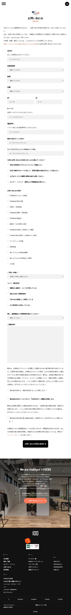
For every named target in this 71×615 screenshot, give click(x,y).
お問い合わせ (7, 567)
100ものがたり (58, 564)
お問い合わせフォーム (35, 500)
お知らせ (56, 569)
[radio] (35, 165)
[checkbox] (35, 175)
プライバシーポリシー (9, 605)
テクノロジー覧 (33, 564)
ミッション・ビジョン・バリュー (12, 585)
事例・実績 (7, 561)
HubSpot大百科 (8, 578)
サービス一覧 (32, 558)
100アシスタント (33, 567)
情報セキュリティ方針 (41, 605)
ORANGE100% (58, 567)
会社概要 (6, 558)
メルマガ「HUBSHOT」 (11, 589)
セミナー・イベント (9, 564)
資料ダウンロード (34, 569)
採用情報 (6, 569)
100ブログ (57, 561)
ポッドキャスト (8, 592)
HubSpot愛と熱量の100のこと (12, 581)
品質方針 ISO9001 (8, 607)
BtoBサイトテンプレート (36, 561)
